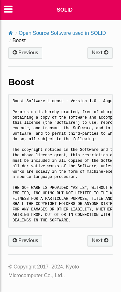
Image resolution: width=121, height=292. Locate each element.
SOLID (65, 10)
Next (100, 52)
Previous (25, 52)
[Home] (10, 33)
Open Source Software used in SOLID (62, 33)
